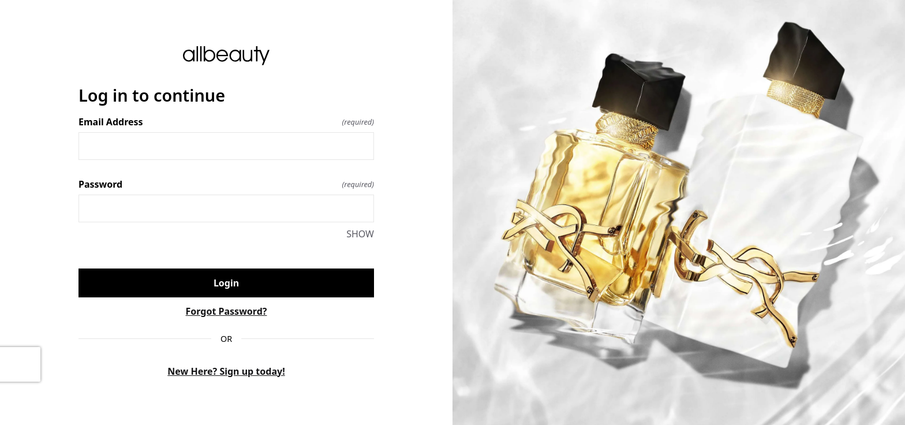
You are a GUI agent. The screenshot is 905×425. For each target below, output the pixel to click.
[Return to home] (226, 55)
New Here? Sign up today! (226, 371)
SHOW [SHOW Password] (360, 234)
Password (226, 184)
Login (226, 283)
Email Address (226, 122)
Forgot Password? (226, 311)
